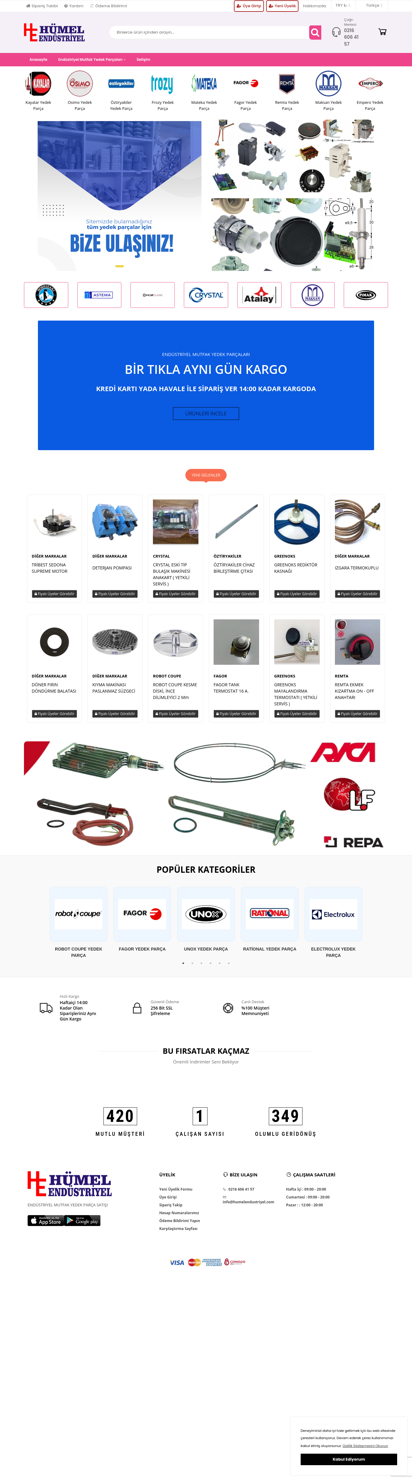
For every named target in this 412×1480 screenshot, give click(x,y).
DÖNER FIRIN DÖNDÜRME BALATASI (54, 692)
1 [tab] (183, 968)
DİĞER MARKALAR (49, 560)
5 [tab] (220, 968)
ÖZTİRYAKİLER (227, 560)
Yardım (73, 6)
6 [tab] (229, 968)
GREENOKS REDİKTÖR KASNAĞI (295, 572)
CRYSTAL (161, 560)
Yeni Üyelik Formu (175, 1194)
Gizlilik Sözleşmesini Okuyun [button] (365, 1445)
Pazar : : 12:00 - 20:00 (304, 1209)
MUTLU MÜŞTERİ (120, 1138)
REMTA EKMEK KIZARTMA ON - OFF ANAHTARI (354, 695)
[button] (119, 266)
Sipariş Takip (170, 1209)
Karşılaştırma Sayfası (178, 1233)
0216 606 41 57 (351, 37)
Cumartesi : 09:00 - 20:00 (307, 1201)
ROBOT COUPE (167, 680)
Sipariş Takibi (42, 6)
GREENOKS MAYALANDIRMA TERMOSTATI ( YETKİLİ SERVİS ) (295, 698)
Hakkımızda (314, 6)
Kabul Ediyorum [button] (349, 1459)
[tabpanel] (78, 927)
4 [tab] (211, 968)
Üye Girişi (249, 6)
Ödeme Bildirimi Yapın (179, 1225)
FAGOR (220, 680)
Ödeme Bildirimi (108, 6)
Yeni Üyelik (282, 6)
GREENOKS (284, 560)
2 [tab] (192, 968)
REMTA (342, 680)
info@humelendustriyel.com (248, 1204)
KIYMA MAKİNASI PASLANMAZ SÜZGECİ (113, 692)
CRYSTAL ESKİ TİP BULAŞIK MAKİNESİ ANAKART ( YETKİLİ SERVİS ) (171, 578)
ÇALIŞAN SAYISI (200, 1138)
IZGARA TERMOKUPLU (357, 572)
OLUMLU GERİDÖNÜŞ (286, 1138)
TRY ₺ (343, 5)
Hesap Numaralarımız (179, 1217)
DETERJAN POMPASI (112, 572)
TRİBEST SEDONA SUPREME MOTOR (49, 572)
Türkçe (371, 5)
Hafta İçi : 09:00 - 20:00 (306, 1194)
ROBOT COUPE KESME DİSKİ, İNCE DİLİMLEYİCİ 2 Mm (175, 695)
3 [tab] (201, 968)
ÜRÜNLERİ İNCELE (206, 415)
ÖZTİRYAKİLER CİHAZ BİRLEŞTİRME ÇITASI (234, 572)
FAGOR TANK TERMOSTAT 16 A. (231, 692)
